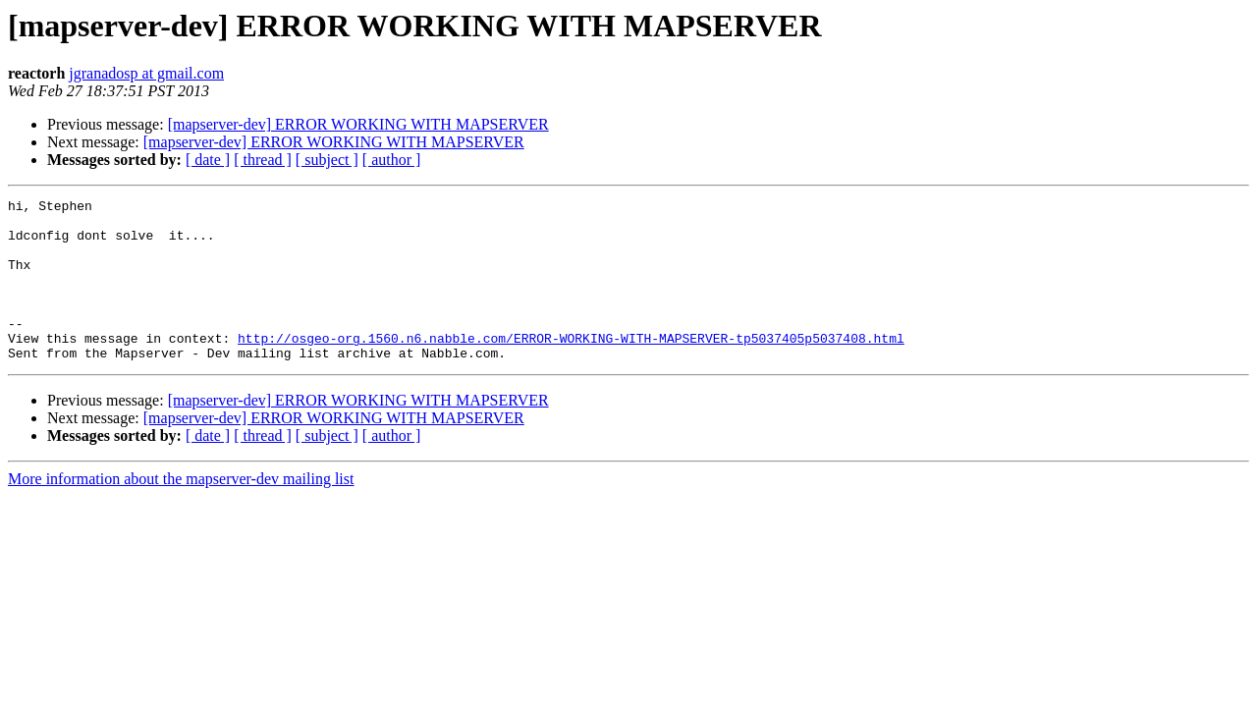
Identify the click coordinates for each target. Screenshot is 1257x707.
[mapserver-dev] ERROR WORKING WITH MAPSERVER (358, 124)
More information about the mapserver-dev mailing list (181, 511)
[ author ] (391, 159)
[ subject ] (327, 159)
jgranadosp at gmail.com (146, 73)
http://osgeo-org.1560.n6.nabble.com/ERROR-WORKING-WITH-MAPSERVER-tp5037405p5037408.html (571, 367)
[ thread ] (263, 159)
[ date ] (208, 159)
